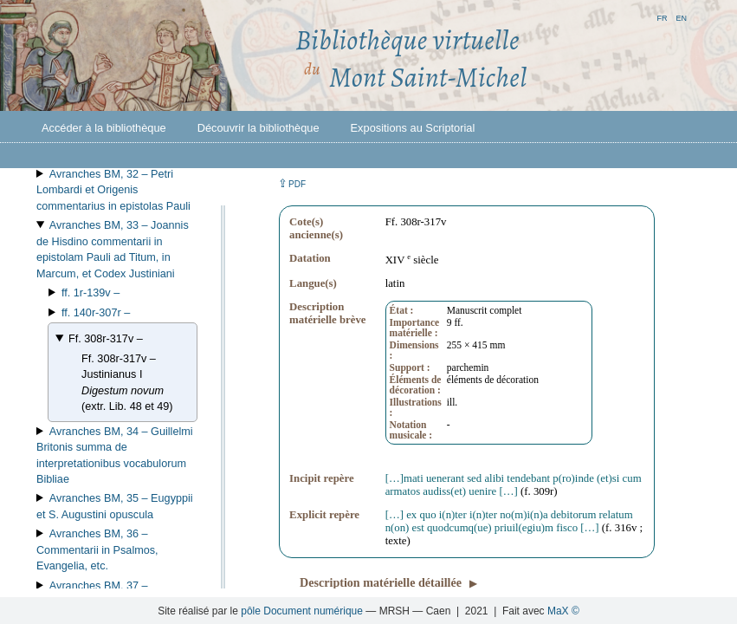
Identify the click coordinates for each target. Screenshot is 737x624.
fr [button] (661, 16)
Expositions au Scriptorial (413, 127)
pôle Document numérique (302, 611)
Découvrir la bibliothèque (258, 127)
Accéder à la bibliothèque (104, 127)
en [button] (681, 16)
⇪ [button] (292, 183)
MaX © (563, 611)
